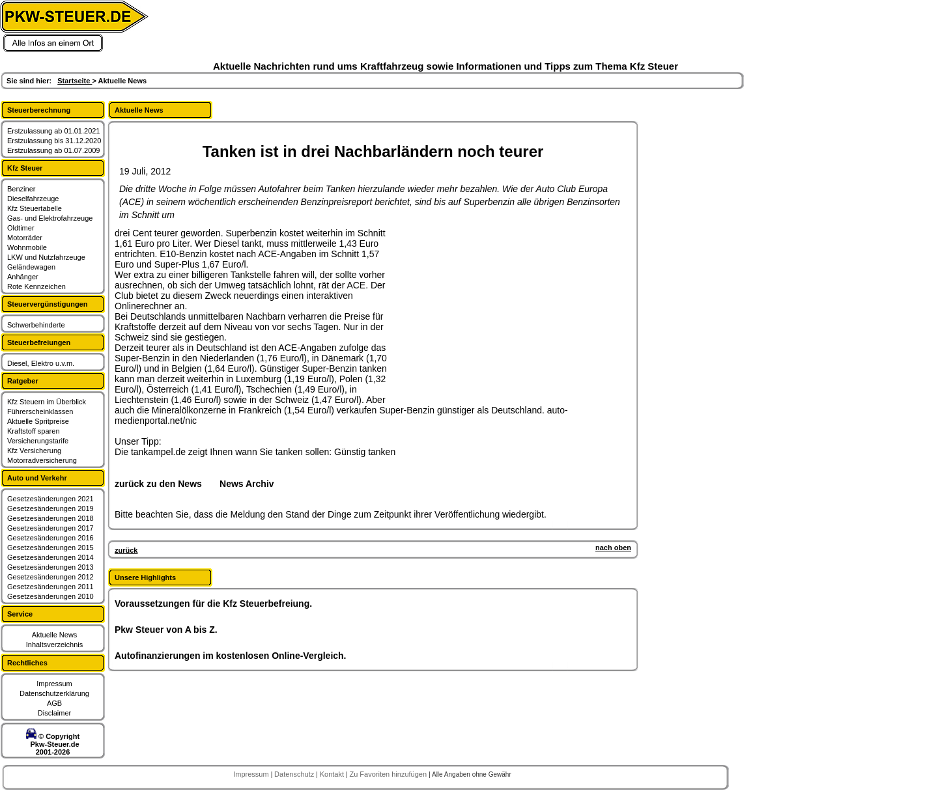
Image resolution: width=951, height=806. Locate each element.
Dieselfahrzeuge (33, 198)
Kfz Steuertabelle (34, 208)
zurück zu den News (158, 484)
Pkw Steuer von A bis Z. (166, 629)
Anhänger (22, 277)
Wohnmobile (27, 247)
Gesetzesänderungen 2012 (50, 577)
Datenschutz (295, 774)
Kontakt (333, 774)
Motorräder (24, 238)
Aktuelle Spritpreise (38, 421)
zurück (126, 550)
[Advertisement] (499, 309)
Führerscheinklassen (40, 411)
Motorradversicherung (42, 460)
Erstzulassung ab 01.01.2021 (53, 131)
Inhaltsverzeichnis (54, 644)
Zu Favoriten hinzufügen (389, 774)
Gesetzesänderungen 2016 (50, 538)
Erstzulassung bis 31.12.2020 (54, 141)
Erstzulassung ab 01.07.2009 (53, 150)
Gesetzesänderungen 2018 (50, 518)
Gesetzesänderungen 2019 (50, 508)
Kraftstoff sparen (33, 431)
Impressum (54, 684)
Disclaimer (54, 713)
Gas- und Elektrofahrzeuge (49, 218)
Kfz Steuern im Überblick (46, 402)
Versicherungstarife (37, 441)
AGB (54, 703)
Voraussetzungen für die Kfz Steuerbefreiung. (213, 603)
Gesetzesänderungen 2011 (50, 587)
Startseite (74, 81)
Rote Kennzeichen (36, 286)
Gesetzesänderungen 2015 (50, 547)
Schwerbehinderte (36, 325)
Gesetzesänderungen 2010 (50, 596)
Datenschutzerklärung (54, 693)
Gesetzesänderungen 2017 (50, 528)
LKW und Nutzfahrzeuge (46, 257)
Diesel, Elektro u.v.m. (40, 363)
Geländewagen (31, 267)
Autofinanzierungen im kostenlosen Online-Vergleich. (231, 655)
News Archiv (247, 484)
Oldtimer (21, 228)
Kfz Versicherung (34, 450)
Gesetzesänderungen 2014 (50, 557)
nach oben (613, 547)
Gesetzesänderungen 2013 (50, 567)
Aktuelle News (55, 635)
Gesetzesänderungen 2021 (50, 499)
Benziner (21, 189)
